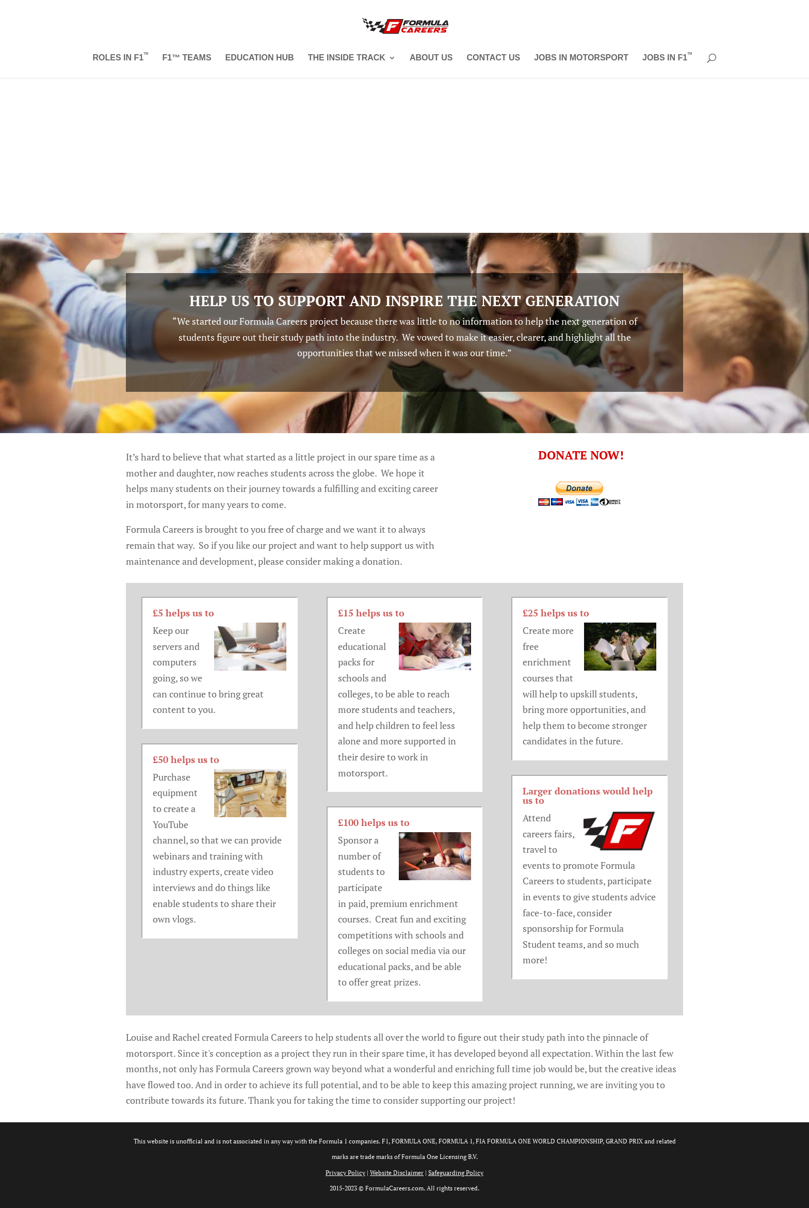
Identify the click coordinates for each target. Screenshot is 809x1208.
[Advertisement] (404, 155)
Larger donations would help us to (588, 795)
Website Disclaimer (397, 1173)
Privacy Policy (345, 1173)
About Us (431, 58)
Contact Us (493, 58)
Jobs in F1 (667, 58)
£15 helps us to (371, 613)
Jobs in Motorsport (581, 58)
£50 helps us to (186, 759)
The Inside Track (346, 58)
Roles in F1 (121, 58)
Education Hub (259, 58)
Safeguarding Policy (455, 1173)
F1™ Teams (186, 58)
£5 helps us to (183, 613)
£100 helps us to (374, 822)
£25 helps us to (556, 613)
